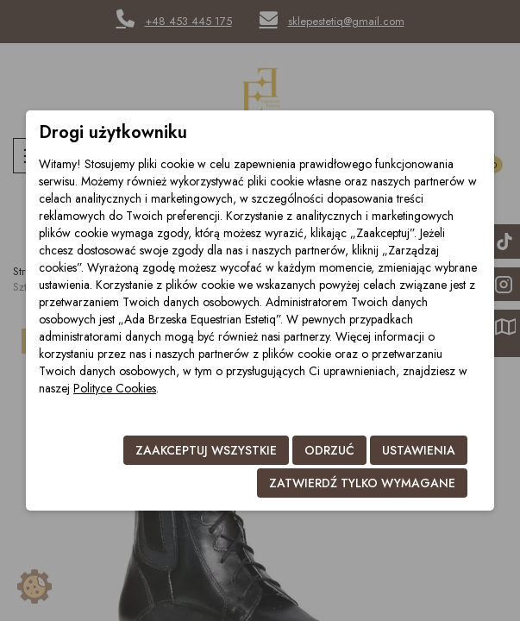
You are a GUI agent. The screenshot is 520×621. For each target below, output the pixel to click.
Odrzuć (329, 450)
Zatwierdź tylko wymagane (362, 483)
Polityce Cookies (114, 388)
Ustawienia (418, 450)
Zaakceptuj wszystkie (206, 450)
